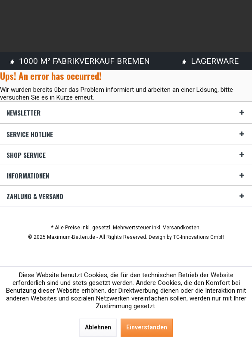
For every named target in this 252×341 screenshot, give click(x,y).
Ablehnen (98, 327)
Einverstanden (146, 327)
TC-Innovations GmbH (198, 237)
